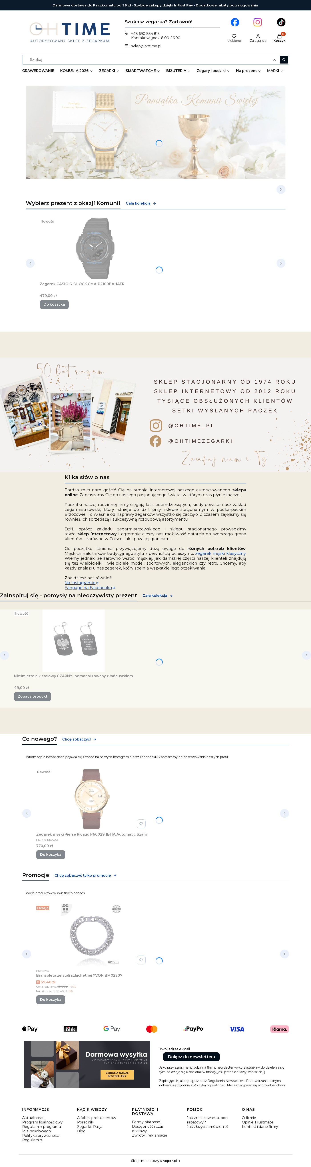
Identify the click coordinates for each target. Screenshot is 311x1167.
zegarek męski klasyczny (220, 553)
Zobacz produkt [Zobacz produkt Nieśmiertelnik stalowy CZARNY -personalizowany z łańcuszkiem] (32, 696)
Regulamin (32, 1140)
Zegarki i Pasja (89, 1127)
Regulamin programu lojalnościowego (41, 1129)
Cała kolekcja (141, 203)
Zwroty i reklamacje (149, 1135)
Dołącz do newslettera (191, 1056)
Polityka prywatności (40, 1135)
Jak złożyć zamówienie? (208, 1127)
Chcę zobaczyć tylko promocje (85, 875)
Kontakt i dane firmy (260, 1127)
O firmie (249, 1118)
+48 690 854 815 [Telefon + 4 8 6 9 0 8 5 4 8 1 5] (145, 34)
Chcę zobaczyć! (79, 739)
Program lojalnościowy (42, 1122)
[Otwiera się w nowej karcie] (235, 22)
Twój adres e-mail (174, 1049)
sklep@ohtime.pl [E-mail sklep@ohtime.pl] (146, 46)
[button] (284, 60)
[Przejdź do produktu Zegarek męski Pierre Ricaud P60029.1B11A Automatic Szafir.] (91, 799)
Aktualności (32, 1118)
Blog (81, 1131)
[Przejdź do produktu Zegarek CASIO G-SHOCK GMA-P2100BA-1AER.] (95, 248)
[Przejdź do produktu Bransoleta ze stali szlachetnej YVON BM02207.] (91, 935)
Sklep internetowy (154, 1161)
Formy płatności (146, 1122)
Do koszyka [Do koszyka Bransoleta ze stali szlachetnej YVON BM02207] (50, 1000)
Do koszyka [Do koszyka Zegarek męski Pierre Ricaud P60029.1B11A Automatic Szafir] (50, 854)
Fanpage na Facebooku (88, 587)
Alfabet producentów (96, 1118)
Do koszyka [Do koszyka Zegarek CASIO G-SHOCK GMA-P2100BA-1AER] (54, 304)
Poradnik (85, 1122)
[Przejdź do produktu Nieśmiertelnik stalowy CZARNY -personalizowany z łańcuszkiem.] (73, 640)
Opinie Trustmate (257, 1122)
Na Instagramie (80, 582)
